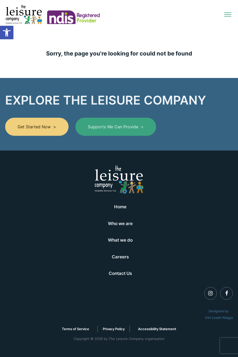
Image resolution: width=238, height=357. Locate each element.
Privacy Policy (114, 329)
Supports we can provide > (116, 126)
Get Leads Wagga (219, 317)
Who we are (120, 223)
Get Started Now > (37, 126)
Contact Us (120, 273)
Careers (120, 256)
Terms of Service (75, 329)
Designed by (219, 311)
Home (120, 206)
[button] (6, 32)
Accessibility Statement (157, 329)
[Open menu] (228, 14)
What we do (120, 240)
